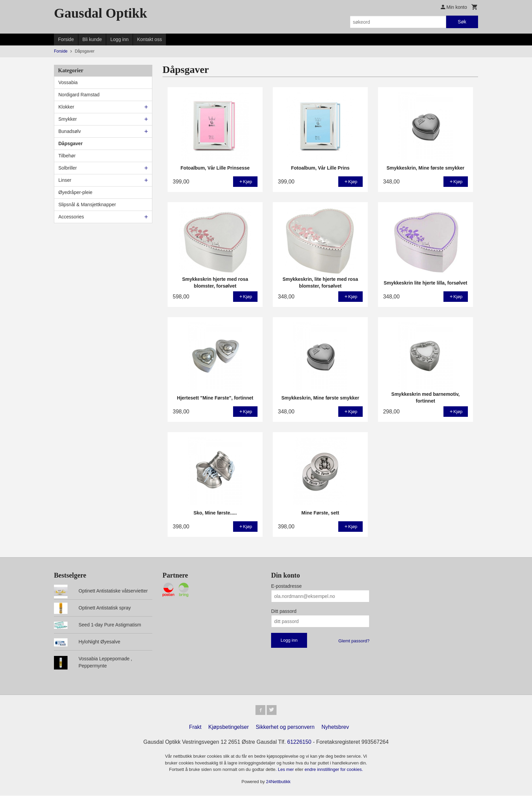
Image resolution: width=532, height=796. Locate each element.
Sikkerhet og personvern (285, 728)
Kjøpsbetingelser (228, 728)
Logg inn (119, 39)
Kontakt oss (149, 39)
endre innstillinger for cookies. (334, 770)
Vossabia (68, 82)
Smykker (67, 119)
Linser (64, 180)
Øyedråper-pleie (75, 192)
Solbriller (67, 168)
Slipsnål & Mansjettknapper (87, 204)
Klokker (66, 107)
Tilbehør (67, 155)
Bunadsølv (69, 131)
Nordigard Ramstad (78, 94)
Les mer (286, 770)
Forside (66, 39)
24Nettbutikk (278, 782)
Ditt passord (284, 611)
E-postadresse (286, 586)
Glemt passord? (353, 640)
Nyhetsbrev (335, 728)
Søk (462, 21)
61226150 (299, 743)
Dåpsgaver (70, 143)
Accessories (71, 216)
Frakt (195, 728)
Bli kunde (92, 39)
